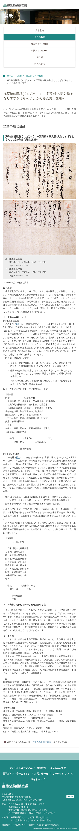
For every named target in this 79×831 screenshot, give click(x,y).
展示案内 (39, 30)
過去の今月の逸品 (39, 43)
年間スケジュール (39, 50)
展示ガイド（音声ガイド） (16, 773)
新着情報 (41, 767)
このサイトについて (62, 773)
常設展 (39, 57)
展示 (19, 76)
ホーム (10, 76)
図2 (18, 457)
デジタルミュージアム (21, 767)
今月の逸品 (39, 37)
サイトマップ (38, 779)
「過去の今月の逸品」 (42, 742)
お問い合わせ (41, 773)
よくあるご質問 (58, 767)
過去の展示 (39, 64)
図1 (17, 324)
